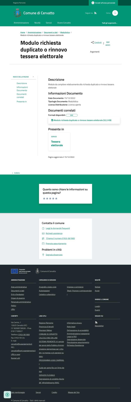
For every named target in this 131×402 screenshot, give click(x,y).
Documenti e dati (51, 32)
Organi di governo (18, 298)
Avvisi (97, 290)
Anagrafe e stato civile (47, 286)
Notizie (97, 286)
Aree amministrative (19, 286)
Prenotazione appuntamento (78, 342)
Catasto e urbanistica (47, 294)
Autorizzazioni (44, 290)
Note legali (71, 326)
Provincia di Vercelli (46, 326)
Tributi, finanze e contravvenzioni (79, 292)
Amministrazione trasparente (78, 333)
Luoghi (97, 306)
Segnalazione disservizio (76, 339)
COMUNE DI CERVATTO (48, 334)
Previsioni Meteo (45, 330)
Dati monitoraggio (18, 392)
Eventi (97, 310)
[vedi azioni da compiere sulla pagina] (106, 43)
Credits (54, 392)
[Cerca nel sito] (114, 13)
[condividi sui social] (96, 42)
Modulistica (65, 32)
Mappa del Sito (74, 392)
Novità (37, 22)
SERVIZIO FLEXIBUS (47, 375)
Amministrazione (21, 22)
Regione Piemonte (19, 3)
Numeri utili (15, 358)
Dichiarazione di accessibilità (78, 330)
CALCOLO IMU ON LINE (48, 337)
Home (22, 32)
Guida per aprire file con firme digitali (51, 369)
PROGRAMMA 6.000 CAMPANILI (51, 362)
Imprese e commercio (75, 286)
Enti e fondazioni (17, 294)
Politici (13, 305)
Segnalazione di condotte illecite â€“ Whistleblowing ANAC (51, 380)
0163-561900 (24, 334)
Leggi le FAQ (72, 336)
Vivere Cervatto (64, 22)
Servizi (49, 22)
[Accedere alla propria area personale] (103, 3)
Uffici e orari (15, 354)
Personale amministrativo (21, 301)
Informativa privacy (74, 322)
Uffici (13, 309)
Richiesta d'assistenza (75, 345)
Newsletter (99, 325)
